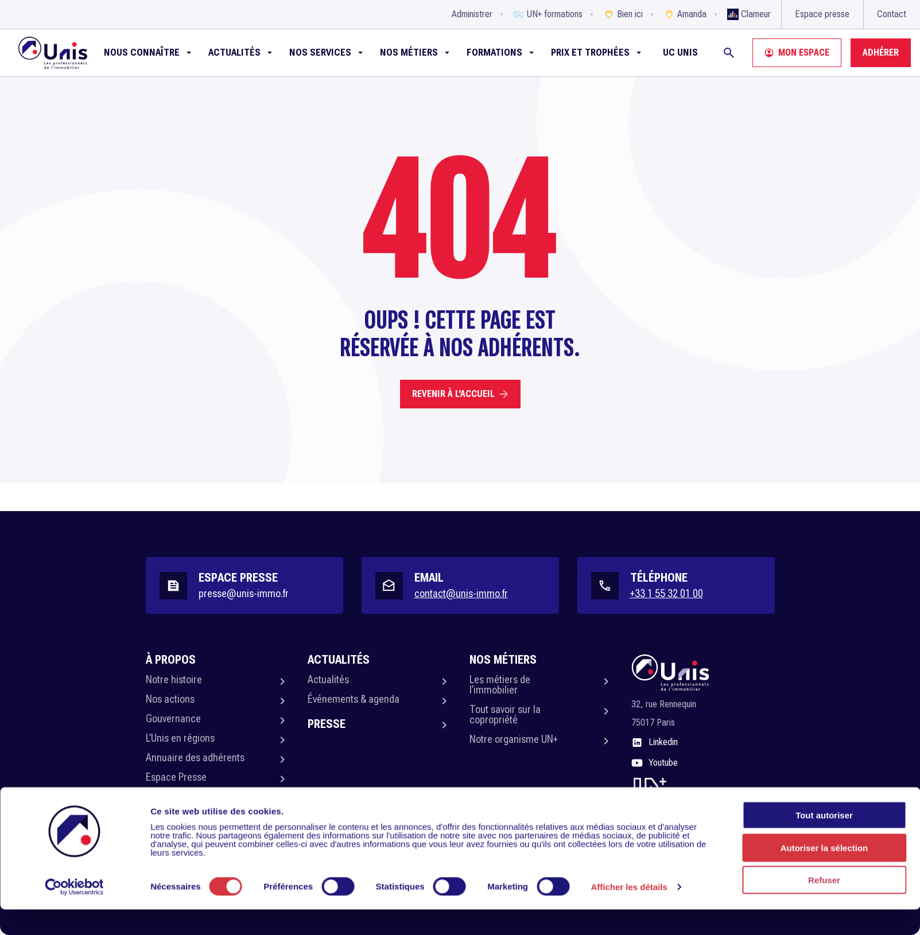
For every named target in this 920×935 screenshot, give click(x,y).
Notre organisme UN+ (513, 739)
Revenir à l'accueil (460, 393)
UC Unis (680, 52)
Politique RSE (173, 796)
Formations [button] (494, 52)
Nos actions (170, 699)
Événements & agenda (353, 699)
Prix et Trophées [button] (590, 52)
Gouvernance (173, 718)
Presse (327, 724)
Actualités (328, 679)
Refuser (824, 905)
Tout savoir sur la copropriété (505, 714)
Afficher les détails (629, 913)
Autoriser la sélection (824, 873)
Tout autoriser (824, 841)
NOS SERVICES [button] (320, 52)
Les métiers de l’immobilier (499, 684)
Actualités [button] (234, 52)
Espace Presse (176, 777)
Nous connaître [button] (142, 52)
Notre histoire (174, 679)
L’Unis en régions (180, 738)
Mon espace (796, 52)
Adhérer (881, 52)
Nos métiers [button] (409, 52)
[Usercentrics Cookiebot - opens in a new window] (74, 912)
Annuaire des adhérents (195, 757)
